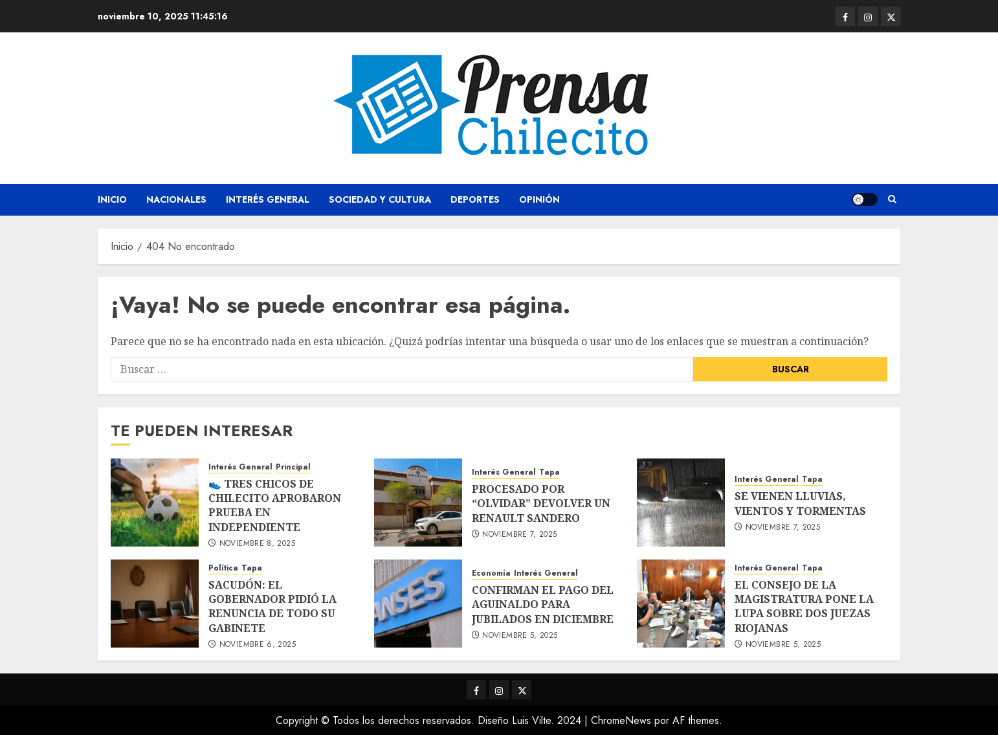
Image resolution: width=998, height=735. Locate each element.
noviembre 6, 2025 (257, 645)
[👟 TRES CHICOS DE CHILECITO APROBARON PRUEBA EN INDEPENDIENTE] (155, 502)
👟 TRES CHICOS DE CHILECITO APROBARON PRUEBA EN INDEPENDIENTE (274, 505)
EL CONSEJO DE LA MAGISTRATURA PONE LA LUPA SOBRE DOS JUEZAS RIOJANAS (804, 606)
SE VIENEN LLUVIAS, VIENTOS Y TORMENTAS (800, 503)
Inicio (112, 199)
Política (223, 568)
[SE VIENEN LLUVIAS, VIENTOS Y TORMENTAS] (681, 502)
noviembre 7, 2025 (519, 535)
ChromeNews (621, 720)
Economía (491, 573)
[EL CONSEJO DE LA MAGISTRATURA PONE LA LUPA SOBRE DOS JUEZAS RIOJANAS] (681, 604)
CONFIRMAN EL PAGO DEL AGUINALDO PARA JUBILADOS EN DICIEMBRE (543, 604)
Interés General (267, 199)
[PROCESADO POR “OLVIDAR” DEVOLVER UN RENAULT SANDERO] (418, 502)
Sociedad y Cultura (380, 199)
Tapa (549, 472)
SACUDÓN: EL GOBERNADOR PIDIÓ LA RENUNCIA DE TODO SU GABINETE (272, 606)
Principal (293, 467)
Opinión (539, 199)
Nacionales (176, 199)
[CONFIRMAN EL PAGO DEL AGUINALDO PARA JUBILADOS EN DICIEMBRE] (418, 604)
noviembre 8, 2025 (257, 544)
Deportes (475, 199)
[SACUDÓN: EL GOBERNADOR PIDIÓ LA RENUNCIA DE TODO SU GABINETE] (155, 604)
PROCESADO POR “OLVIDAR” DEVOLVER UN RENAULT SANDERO (541, 503)
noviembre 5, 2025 (519, 636)
